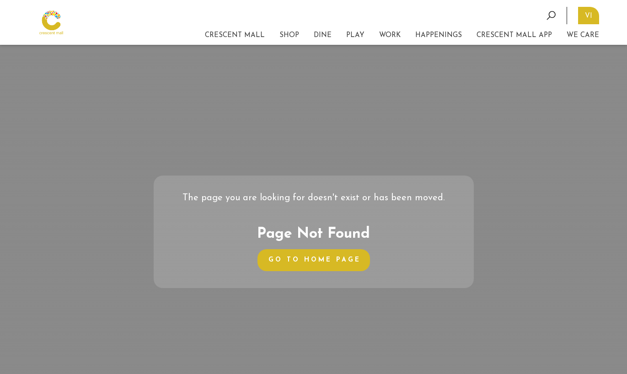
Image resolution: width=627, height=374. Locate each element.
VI (588, 16)
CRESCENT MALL (235, 35)
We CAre (583, 35)
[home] (51, 23)
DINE (323, 35)
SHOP (289, 35)
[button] (355, 36)
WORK (390, 35)
